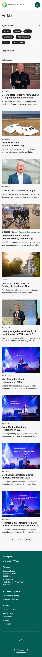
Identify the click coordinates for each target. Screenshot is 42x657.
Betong (15, 232)
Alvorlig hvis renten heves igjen (19, 190)
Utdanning (22, 232)
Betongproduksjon (33, 232)
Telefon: (11, 610)
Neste (28, 539)
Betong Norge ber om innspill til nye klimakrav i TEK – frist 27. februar (19, 334)
